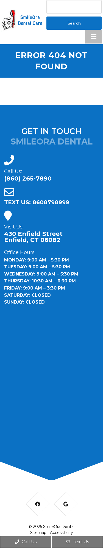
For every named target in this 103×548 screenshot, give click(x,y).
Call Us (26, 541)
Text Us (77, 541)
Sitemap (38, 532)
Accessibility (61, 532)
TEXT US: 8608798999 (36, 202)
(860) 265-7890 (28, 179)
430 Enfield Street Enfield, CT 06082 (33, 237)
